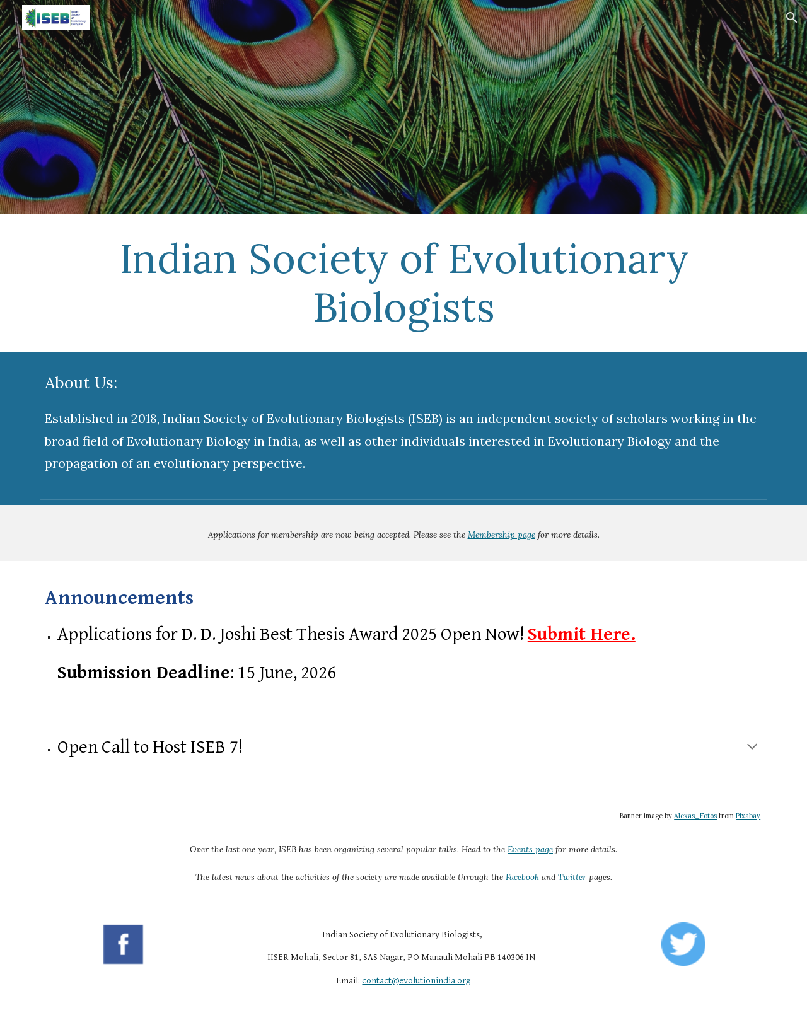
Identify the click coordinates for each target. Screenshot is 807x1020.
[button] (792, 18)
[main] (403, 283)
